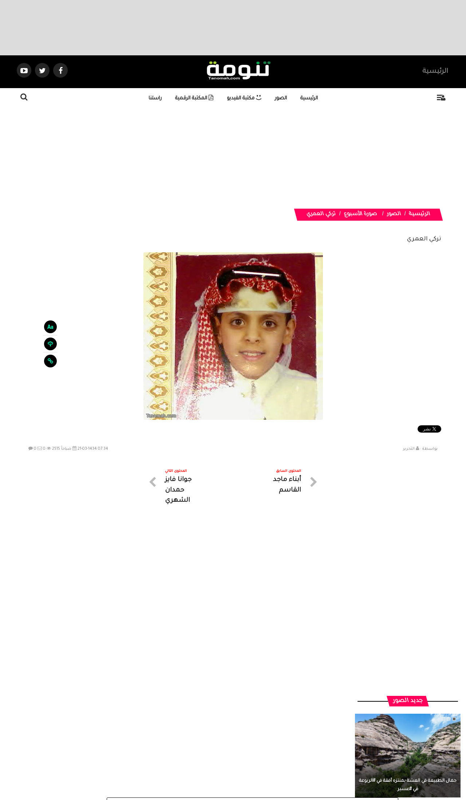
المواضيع (279, 734)
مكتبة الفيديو (244, 98)
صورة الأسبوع (360, 214)
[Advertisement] (242, 158)
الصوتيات (222, 734)
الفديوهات (251, 734)
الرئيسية (435, 71)
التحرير (409, 449)
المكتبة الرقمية (194, 98)
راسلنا (155, 98)
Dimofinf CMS (239, 770)
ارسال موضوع (166, 734)
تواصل (197, 734)
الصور (281, 98)
